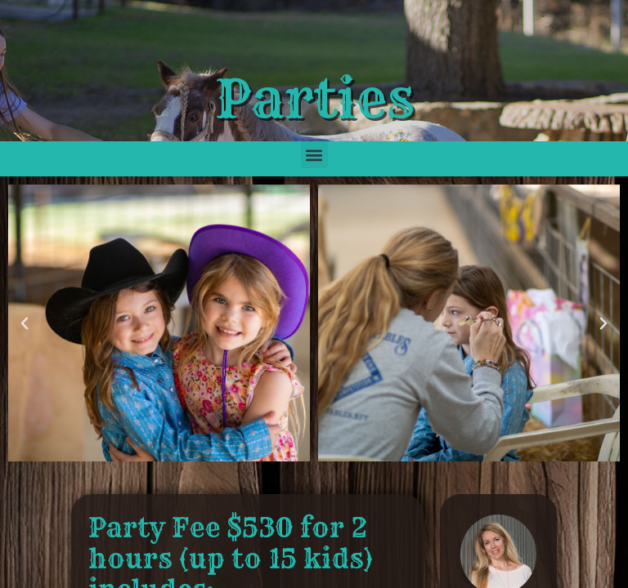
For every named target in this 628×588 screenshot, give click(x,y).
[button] (314, 154)
